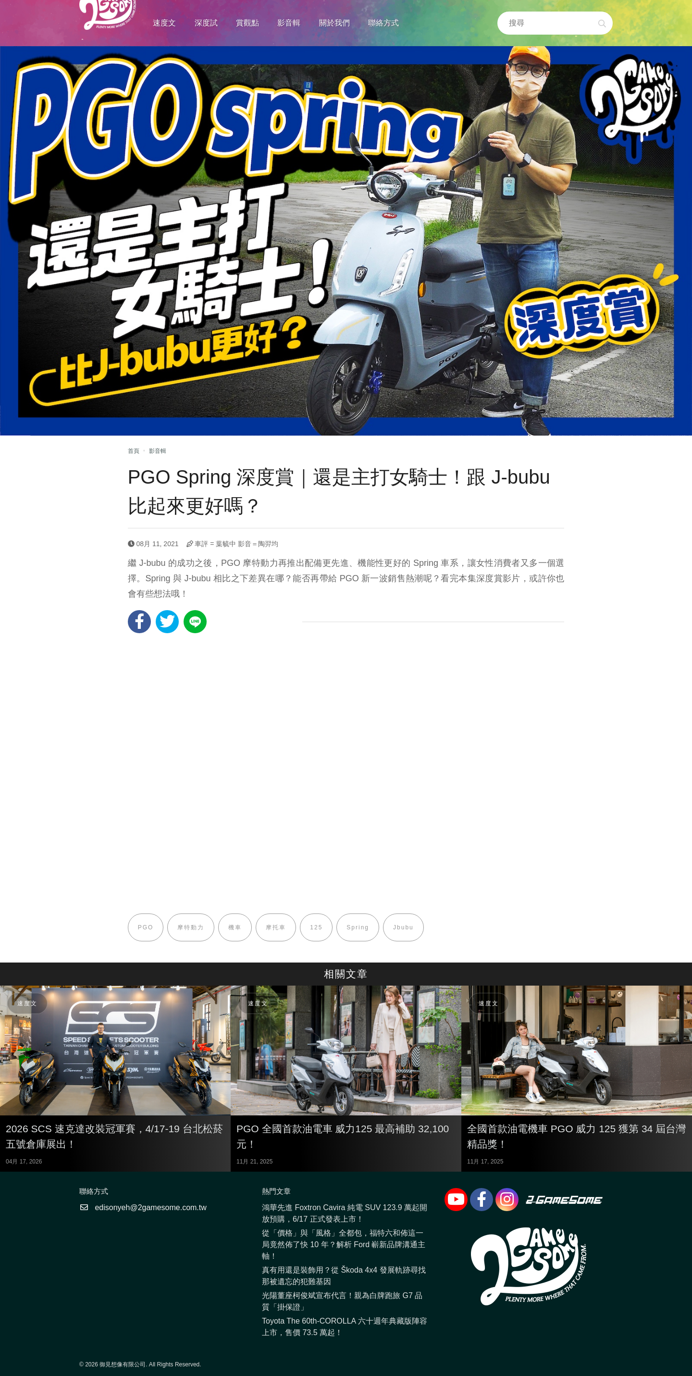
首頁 (133, 451)
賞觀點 (247, 23)
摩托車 (276, 927)
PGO (146, 927)
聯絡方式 (383, 23)
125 (316, 927)
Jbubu (403, 927)
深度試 (206, 23)
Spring (357, 927)
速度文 (164, 23)
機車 (235, 927)
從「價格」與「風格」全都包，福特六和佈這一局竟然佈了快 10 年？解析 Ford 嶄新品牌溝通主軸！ (343, 1244)
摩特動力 (190, 927)
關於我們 (334, 23)
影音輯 (288, 23)
